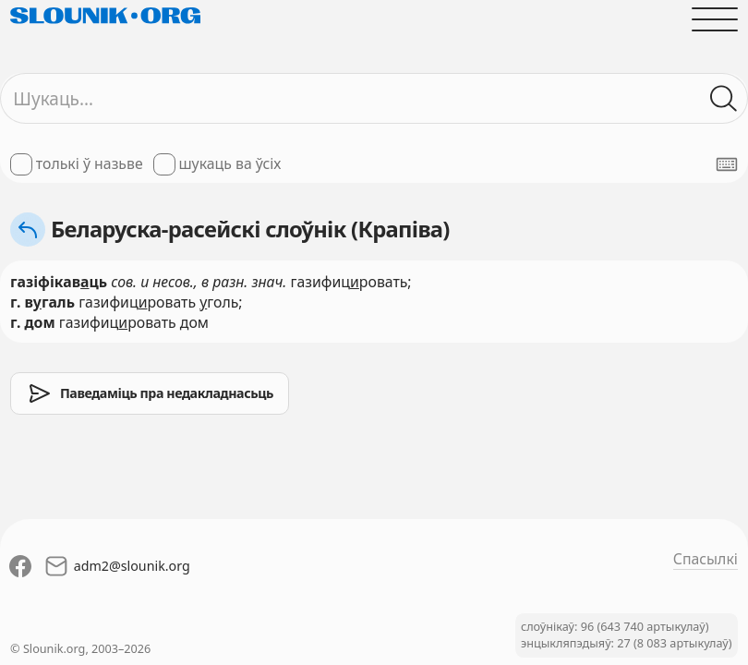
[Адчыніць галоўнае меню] (715, 19)
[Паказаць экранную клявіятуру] (727, 164)
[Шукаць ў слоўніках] (724, 99)
